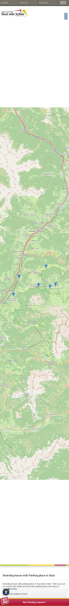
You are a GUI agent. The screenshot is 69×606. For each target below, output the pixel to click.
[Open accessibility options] (6, 592)
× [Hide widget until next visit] (8, 589)
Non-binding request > (23, 601)
